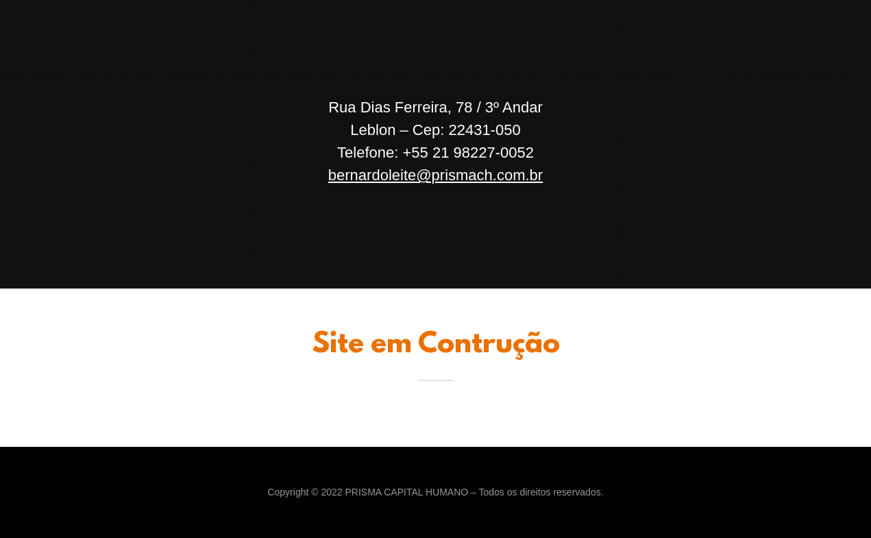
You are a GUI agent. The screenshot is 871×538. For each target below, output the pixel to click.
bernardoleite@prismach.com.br (435, 175)
